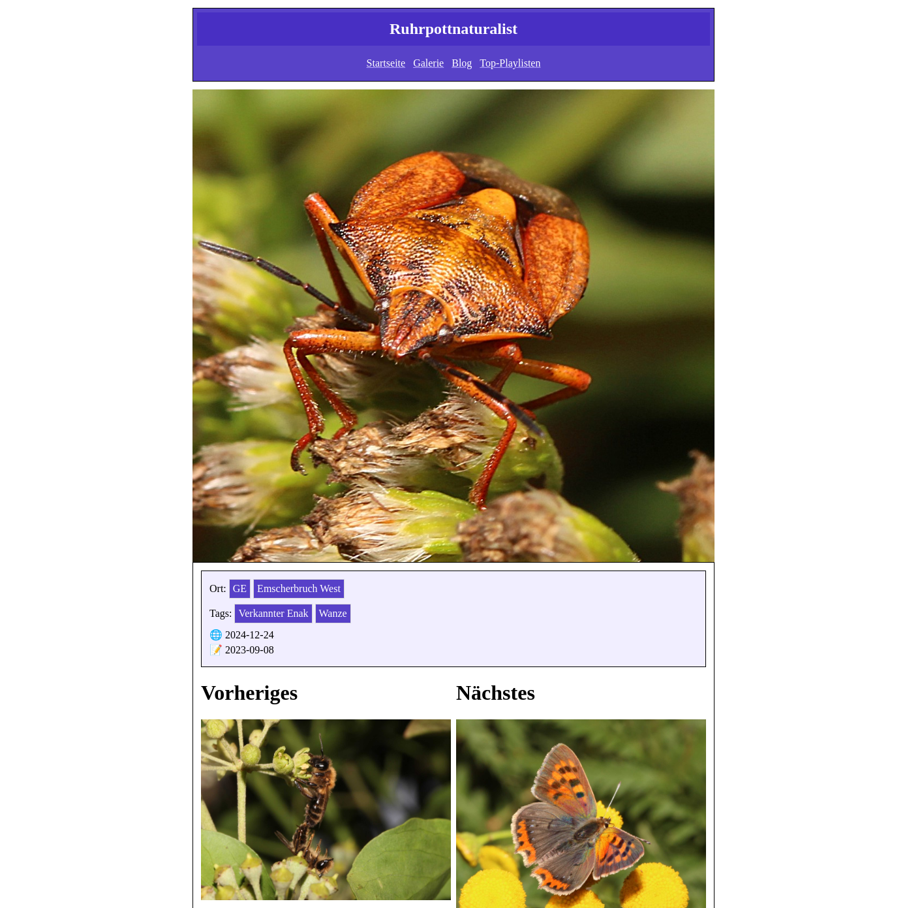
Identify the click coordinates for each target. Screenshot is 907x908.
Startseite (386, 63)
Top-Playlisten (510, 63)
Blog (462, 63)
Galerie (428, 63)
